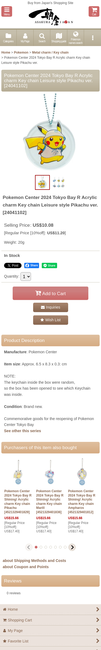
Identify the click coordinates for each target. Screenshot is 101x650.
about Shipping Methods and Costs (34, 560)
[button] (6, 11)
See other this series (22, 431)
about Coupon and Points (26, 567)
